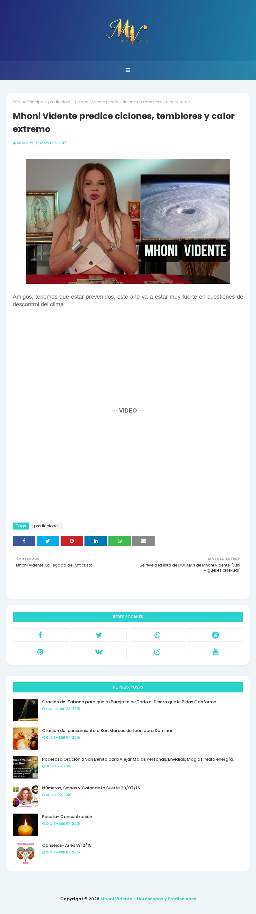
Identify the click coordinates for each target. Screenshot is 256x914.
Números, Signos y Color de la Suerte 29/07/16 (91, 788)
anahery (25, 142)
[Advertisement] (128, 360)
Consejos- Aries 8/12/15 (66, 845)
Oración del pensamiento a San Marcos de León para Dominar (107, 731)
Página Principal (28, 102)
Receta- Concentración (67, 817)
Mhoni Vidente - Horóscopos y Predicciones (148, 899)
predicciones (61, 102)
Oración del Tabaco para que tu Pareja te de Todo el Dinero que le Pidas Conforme (129, 702)
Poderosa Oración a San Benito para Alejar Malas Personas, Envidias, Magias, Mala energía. (138, 759)
